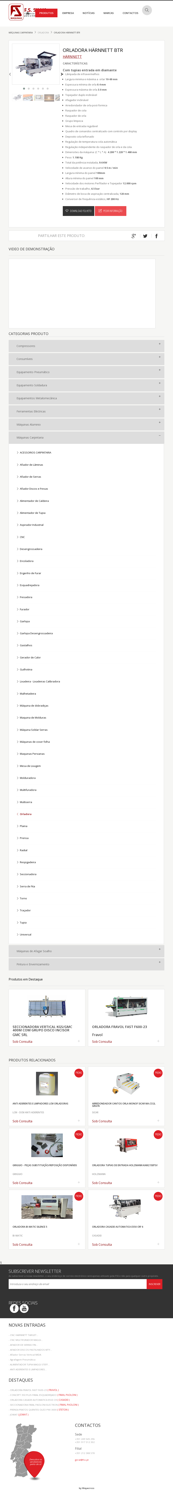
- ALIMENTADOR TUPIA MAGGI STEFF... (29, 1364)
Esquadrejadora (27, 585)
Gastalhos (24, 645)
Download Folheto (78, 211)
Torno (21, 898)
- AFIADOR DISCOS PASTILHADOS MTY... (30, 1349)
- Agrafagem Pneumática (22, 1359)
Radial (21, 850)
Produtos (46, 13)
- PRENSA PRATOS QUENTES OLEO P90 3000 (39, 1409)
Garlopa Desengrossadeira (34, 633)
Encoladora (24, 561)
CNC (20, 537)
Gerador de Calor (28, 657)
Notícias (89, 13)
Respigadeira (26, 862)
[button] (24, 89)
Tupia (21, 922)
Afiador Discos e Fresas (32, 488)
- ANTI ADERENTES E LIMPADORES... (28, 1369)
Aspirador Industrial (29, 525)
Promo (79, 1073)
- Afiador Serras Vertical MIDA (25, 1354)
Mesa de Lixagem (28, 766)
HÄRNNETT (72, 56)
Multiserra (24, 802)
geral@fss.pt (82, 1459)
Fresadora (24, 597)
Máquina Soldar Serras (32, 730)
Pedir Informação (110, 211)
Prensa (22, 838)
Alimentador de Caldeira (32, 501)
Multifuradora (26, 790)
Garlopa (23, 621)
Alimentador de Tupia (30, 513)
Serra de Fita (25, 886)
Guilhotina (24, 669)
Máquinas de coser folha (33, 742)
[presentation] (10, 73)
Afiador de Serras (28, 476)
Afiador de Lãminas (29, 465)
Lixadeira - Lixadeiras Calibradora (38, 681)
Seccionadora (26, 874)
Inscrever (154, 1284)
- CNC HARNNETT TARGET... (23, 1335)
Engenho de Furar (28, 573)
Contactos (130, 13)
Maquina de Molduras (31, 717)
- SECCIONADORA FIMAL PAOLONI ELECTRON (44, 1404)
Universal (23, 934)
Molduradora (26, 778)
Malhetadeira (26, 693)
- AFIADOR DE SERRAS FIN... (23, 1344)
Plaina (21, 826)
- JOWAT (18, 1414)
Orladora (43, 32)
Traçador (23, 910)
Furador (22, 609)
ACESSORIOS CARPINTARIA (33, 452)
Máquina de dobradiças (32, 705)
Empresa (68, 13)
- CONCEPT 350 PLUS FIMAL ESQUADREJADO (43, 1395)
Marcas (109, 13)
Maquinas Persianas (30, 754)
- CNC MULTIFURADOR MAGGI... (26, 1339)
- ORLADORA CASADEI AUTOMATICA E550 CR (39, 1400)
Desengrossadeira (29, 549)
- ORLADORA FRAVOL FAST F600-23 (34, 1390)
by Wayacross (86, 1488)
